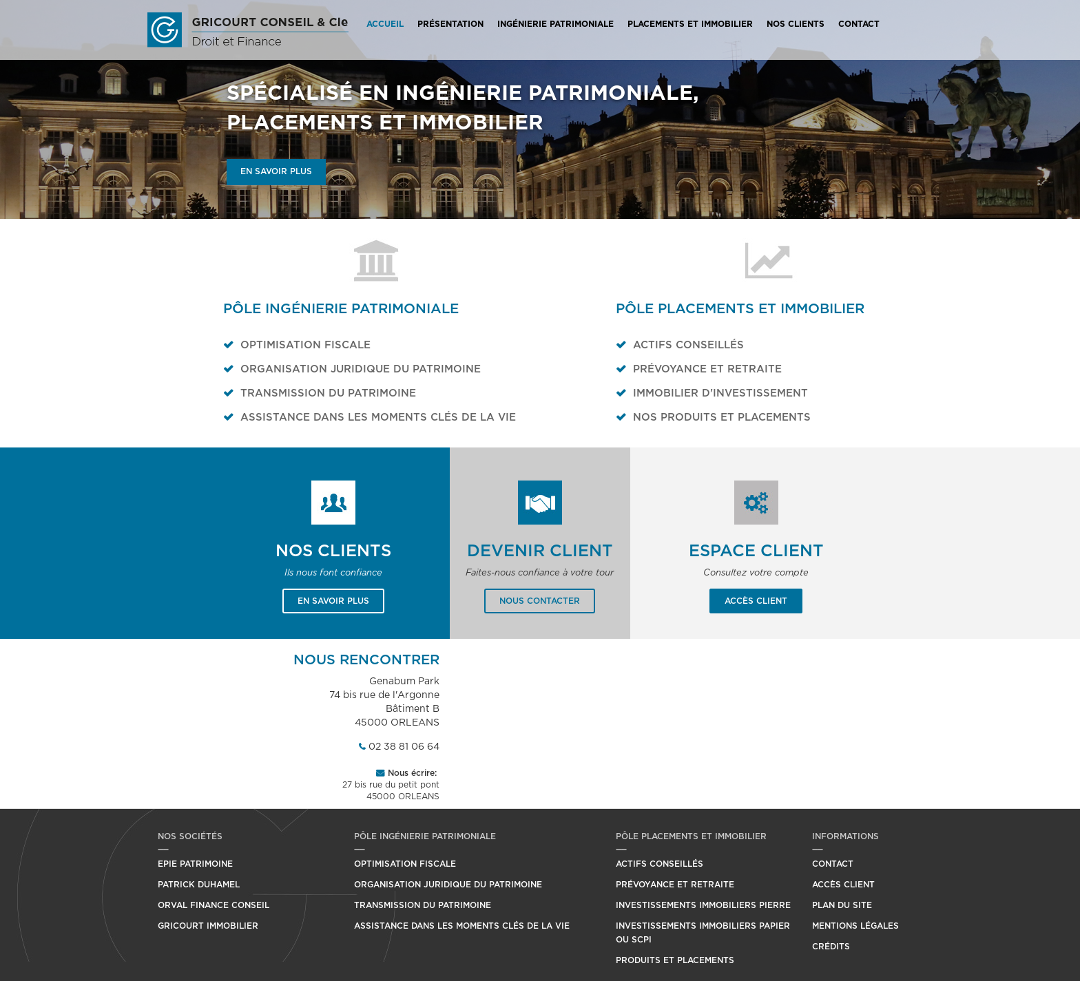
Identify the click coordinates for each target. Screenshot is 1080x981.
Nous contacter (539, 601)
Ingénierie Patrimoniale (555, 24)
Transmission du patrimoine (328, 393)
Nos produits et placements (722, 417)
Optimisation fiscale (305, 345)
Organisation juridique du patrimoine (360, 369)
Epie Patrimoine (195, 864)
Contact (859, 24)
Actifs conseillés (688, 345)
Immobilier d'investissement (720, 393)
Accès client (756, 601)
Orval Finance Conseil (213, 905)
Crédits (831, 946)
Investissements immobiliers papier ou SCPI (703, 933)
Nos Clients (795, 24)
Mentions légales (855, 926)
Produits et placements (675, 960)
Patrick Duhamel (199, 884)
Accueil (385, 24)
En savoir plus (276, 171)
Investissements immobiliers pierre (703, 905)
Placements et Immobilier (690, 24)
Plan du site (842, 905)
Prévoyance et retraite (707, 369)
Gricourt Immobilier (208, 926)
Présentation (450, 24)
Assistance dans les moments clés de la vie (378, 417)
